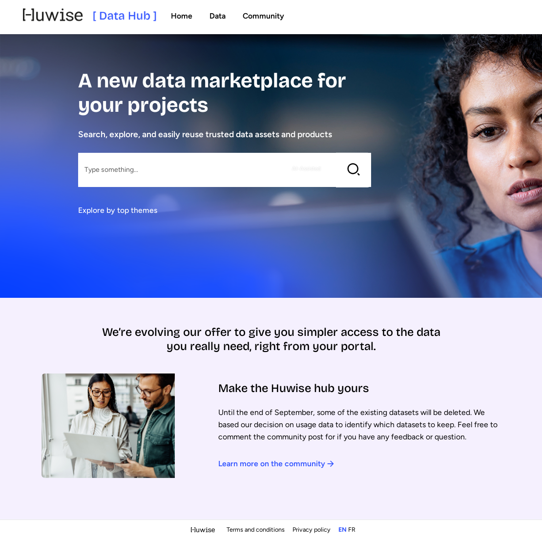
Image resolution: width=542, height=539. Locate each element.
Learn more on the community (276, 463)
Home (181, 16)
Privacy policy (312, 529)
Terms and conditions (256, 529)
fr (351, 529)
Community (263, 16)
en (342, 529)
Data (217, 16)
